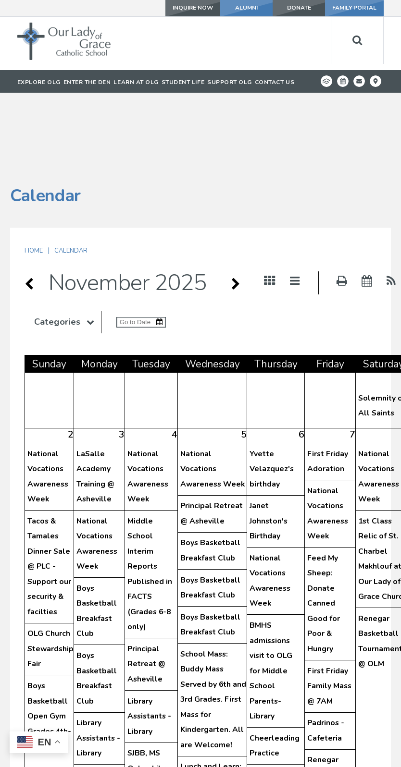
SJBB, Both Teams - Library (96, 718)
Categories (67, 249)
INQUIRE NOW (192, 8)
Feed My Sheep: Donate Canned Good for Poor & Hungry (323, 531)
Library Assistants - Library (98, 665)
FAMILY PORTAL (354, 8)
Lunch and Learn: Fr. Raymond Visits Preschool (210, 709)
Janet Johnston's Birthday (269, 448)
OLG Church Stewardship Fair (50, 576)
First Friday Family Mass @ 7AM (329, 614)
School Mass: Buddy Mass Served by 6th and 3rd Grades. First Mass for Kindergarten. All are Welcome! (213, 627)
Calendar (71, 178)
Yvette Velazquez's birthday (272, 397)
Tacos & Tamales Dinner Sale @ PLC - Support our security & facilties (49, 494)
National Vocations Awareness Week (212, 397)
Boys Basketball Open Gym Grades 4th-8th (49, 644)
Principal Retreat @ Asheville (146, 592)
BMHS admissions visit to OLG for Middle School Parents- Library (271, 598)
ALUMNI (246, 8)
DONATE (299, 8)
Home (34, 178)
